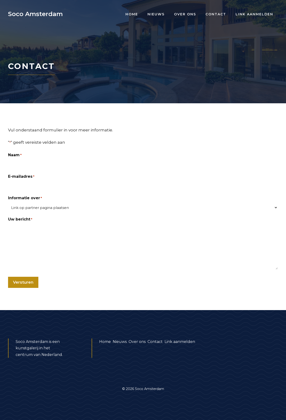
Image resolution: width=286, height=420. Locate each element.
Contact (216, 14)
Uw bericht (20, 219)
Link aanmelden (254, 14)
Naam (15, 155)
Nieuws (156, 14)
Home (131, 14)
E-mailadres (21, 176)
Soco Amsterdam (35, 14)
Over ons (185, 14)
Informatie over (25, 198)
